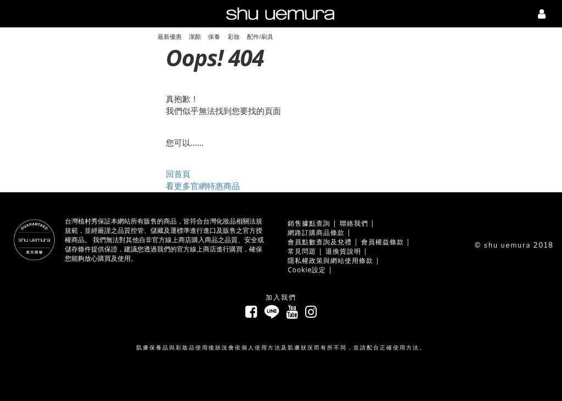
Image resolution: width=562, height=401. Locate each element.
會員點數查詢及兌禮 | (323, 242)
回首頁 (178, 174)
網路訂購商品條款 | (319, 232)
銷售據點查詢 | (312, 223)
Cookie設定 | (310, 269)
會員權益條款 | (386, 242)
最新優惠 (170, 37)
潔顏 (195, 37)
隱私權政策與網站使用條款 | (334, 260)
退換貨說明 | (346, 251)
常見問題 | (305, 251)
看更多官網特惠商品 (203, 186)
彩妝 (234, 37)
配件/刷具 (260, 37)
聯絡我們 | (357, 223)
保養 (214, 37)
